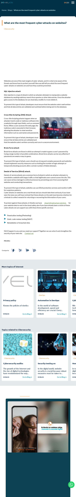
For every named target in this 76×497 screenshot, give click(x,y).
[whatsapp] (35, 263)
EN (65, 3)
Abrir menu (73, 2)
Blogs (10, 10)
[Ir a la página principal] (32, 3)
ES (68, 3)
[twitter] (21, 263)
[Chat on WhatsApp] (71, 484)
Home (4, 10)
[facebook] (14, 263)
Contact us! (29, 246)
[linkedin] (28, 263)
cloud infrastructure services (55, 215)
